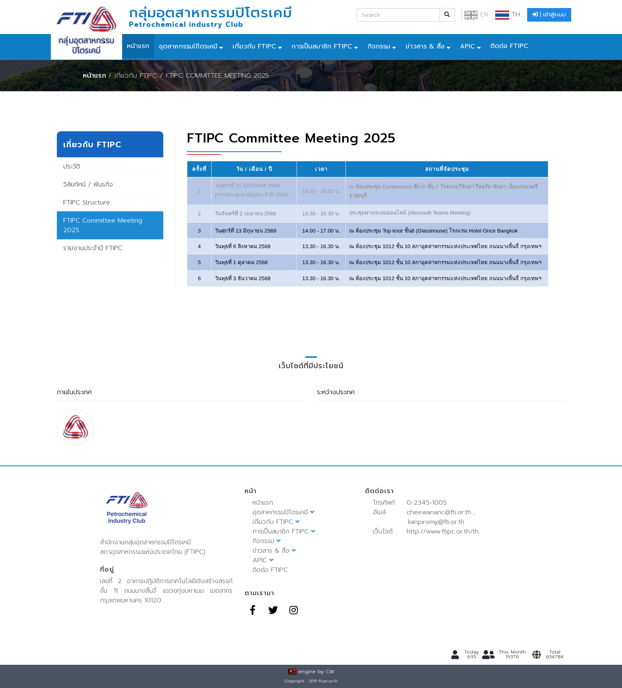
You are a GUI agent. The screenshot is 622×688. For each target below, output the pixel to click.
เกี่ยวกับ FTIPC (254, 46)
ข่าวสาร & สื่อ (425, 46)
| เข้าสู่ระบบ (549, 14)
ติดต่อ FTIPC (509, 46)
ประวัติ (71, 166)
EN (476, 14)
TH (507, 14)
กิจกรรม (378, 46)
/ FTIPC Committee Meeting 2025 (214, 75)
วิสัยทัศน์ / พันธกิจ (88, 184)
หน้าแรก (138, 46)
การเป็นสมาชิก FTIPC (321, 46)
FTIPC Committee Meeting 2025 (102, 225)
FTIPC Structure (86, 202)
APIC (467, 46)
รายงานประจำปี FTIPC (92, 248)
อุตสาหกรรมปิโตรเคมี (188, 46)
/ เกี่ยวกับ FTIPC (132, 75)
